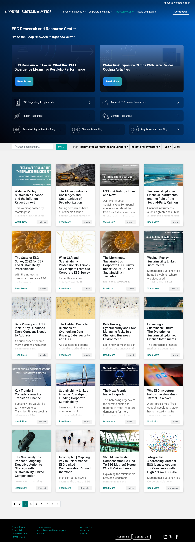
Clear (177, 146)
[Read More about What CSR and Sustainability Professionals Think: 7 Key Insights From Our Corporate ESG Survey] (75, 253)
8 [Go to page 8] (52, 479)
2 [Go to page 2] (20, 479)
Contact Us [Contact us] (180, 11)
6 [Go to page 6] (41, 479)
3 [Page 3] (25, 479)
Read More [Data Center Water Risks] (113, 81)
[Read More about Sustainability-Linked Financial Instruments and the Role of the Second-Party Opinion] (163, 192)
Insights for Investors (144, 146)
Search (61, 146)
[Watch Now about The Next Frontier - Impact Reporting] (119, 377)
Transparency (44, 502)
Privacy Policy (18, 502)
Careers (178, 3)
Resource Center (125, 11)
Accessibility (86, 502)
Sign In (186, 3)
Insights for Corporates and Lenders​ (103, 146)
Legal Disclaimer (20, 509)
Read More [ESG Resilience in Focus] (25, 81)
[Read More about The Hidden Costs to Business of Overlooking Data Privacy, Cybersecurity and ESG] (75, 315)
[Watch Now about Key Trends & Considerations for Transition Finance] (31, 377)
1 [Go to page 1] (14, 479)
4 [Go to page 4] (30, 479)
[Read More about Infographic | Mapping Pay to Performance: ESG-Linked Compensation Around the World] (75, 438)
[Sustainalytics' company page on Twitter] (171, 511)
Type (166, 146)
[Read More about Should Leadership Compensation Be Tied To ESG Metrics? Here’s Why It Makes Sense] (119, 438)
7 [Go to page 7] (47, 479)
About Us (168, 3)
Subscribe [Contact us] (123, 511)
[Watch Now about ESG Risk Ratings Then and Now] (119, 192)
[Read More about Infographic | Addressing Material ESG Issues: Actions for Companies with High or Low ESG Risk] (163, 438)
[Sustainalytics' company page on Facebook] (176, 511)
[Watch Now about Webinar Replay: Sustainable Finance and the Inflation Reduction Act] (31, 192)
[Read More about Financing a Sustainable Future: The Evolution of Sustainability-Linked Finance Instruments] (163, 315)
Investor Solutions (72, 11)
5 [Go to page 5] (36, 479)
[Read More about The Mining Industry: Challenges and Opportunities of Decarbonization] (75, 192)
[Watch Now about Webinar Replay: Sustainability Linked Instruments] (163, 253)
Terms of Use (18, 512)
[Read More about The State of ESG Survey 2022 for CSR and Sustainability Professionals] (31, 253)
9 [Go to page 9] (58, 479)
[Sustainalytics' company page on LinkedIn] (165, 511)
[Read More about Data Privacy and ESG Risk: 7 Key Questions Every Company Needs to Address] (31, 315)
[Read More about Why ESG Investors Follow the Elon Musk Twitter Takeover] (163, 377)
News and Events (146, 11)
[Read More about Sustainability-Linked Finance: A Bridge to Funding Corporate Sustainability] (75, 377)
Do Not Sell (17, 506)
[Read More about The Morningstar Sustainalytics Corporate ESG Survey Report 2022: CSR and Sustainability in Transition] (119, 253)
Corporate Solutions (99, 11)
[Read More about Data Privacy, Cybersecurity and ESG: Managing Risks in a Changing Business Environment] (119, 315)
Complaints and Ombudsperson (52, 506)
